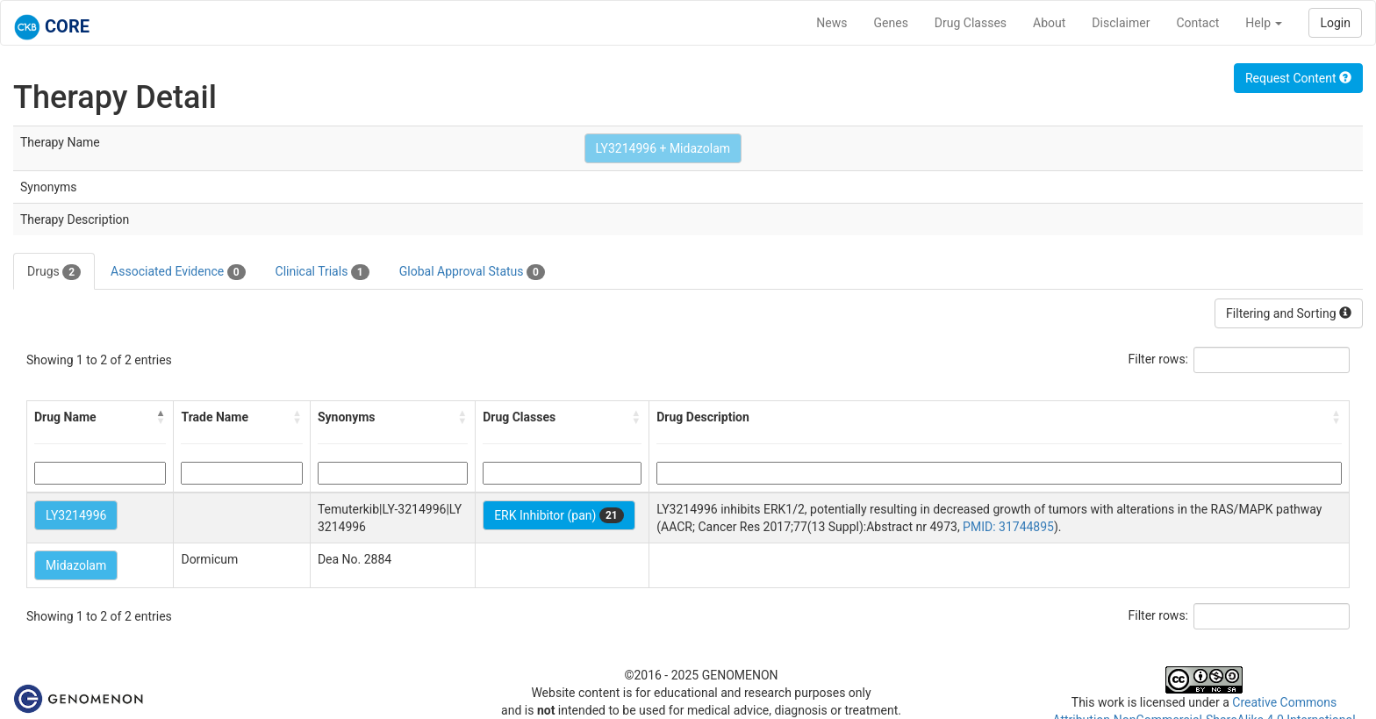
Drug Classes (971, 23)
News (831, 23)
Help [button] (1263, 23)
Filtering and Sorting (1288, 313)
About (1049, 23)
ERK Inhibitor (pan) (559, 515)
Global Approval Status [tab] (472, 272)
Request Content (1298, 78)
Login (1335, 23)
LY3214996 (76, 515)
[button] (160, 417)
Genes (891, 23)
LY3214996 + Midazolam (663, 148)
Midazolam (76, 565)
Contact (1197, 23)
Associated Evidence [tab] (178, 272)
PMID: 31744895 (1008, 527)
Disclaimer (1121, 23)
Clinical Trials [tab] (322, 272)
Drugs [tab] (54, 272)
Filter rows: (1159, 359)
